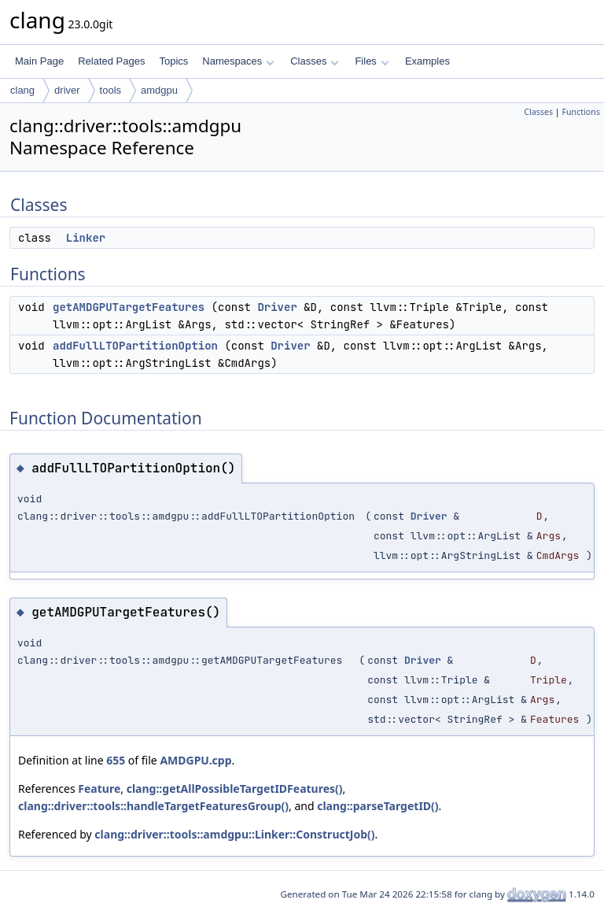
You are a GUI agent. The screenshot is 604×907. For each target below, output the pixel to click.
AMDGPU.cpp (195, 760)
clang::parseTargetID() (377, 805)
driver (67, 90)
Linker (85, 238)
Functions (581, 111)
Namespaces (238, 61)
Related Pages (111, 61)
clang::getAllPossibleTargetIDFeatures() (235, 788)
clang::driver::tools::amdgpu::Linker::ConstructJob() (234, 834)
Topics (173, 61)
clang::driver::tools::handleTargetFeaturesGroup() (153, 805)
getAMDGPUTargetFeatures (128, 307)
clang (22, 90)
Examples (427, 61)
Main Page (39, 61)
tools (110, 90)
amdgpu (159, 90)
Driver (276, 307)
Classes (314, 61)
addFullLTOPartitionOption (135, 346)
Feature (99, 788)
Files (372, 61)
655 (115, 760)
